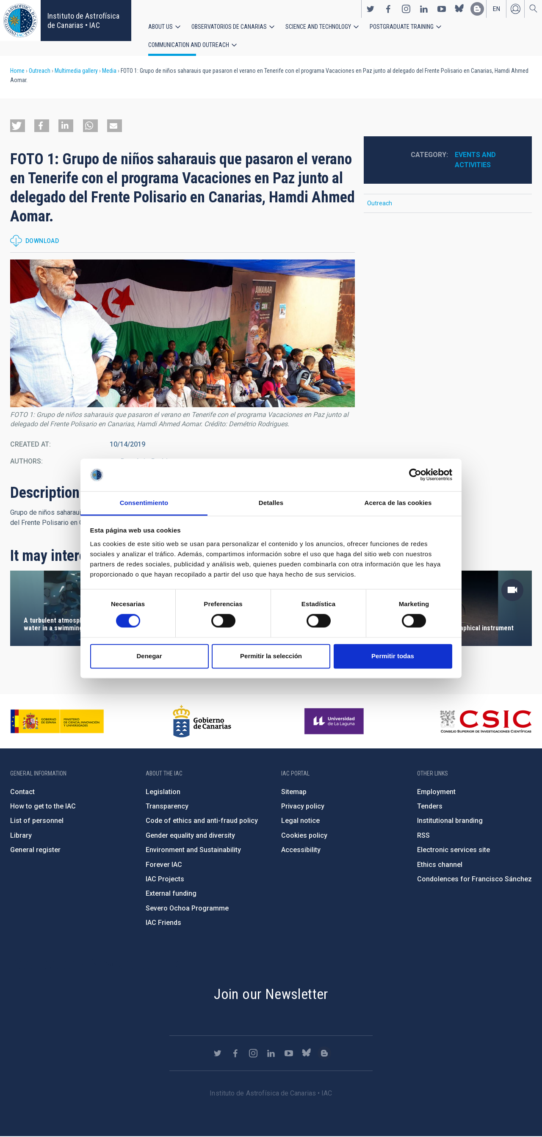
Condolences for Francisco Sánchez (474, 879)
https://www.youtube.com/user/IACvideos (442, 9)
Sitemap (294, 792)
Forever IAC (164, 865)
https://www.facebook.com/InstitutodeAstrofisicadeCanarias (388, 9)
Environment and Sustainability (193, 850)
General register (35, 850)
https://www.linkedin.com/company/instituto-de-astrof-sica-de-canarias (424, 9)
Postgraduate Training (402, 26)
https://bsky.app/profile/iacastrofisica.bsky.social (459, 9)
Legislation (163, 792)
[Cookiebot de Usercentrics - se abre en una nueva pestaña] (415, 475)
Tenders (429, 807)
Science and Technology (318, 26)
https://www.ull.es (335, 722)
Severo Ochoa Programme (187, 909)
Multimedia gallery (76, 71)
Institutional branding (450, 821)
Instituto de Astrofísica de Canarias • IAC (83, 20)
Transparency (167, 807)
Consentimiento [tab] (144, 502)
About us (160, 26)
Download (42, 241)
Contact (22, 792)
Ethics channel (439, 865)
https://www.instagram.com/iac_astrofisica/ (406, 9)
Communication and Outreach (188, 45)
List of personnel (37, 821)
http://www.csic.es (485, 722)
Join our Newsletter (271, 994)
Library (21, 836)
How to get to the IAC (43, 807)
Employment (436, 792)
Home (17, 71)
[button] (17, 126)
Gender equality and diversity (190, 836)
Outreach (39, 71)
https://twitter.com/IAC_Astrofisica (370, 9)
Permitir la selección (271, 656)
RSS (423, 836)
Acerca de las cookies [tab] (398, 502)
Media (109, 71)
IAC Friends (163, 923)
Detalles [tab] (271, 502)
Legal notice (300, 821)
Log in (515, 9)
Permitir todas (392, 656)
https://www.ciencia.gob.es (57, 721)
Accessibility (301, 850)
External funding (171, 894)
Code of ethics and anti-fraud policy (202, 821)
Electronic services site (453, 850)
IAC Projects (165, 879)
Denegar (149, 656)
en (496, 9)
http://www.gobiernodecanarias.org (202, 722)
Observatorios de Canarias (229, 26)
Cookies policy (304, 836)
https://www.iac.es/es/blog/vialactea (477, 9)
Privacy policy (302, 807)
